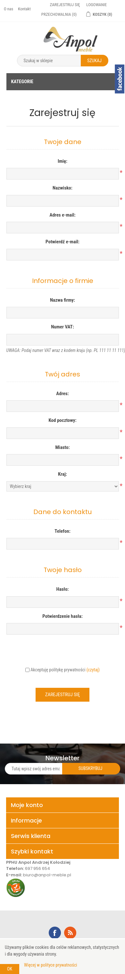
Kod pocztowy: (62, 420)
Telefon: (62, 531)
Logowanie (96, 4)
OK (9, 968)
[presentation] (62, 652)
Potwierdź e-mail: (62, 242)
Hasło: (62, 589)
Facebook (55, 933)
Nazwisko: (62, 188)
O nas (8, 8)
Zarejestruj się (65, 4)
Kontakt (24, 8)
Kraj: (62, 474)
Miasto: (62, 447)
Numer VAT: (62, 327)
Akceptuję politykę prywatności (57, 669)
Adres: (62, 393)
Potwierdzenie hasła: (62, 616)
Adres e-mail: (62, 215)
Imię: (62, 161)
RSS (70, 933)
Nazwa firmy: (62, 300)
